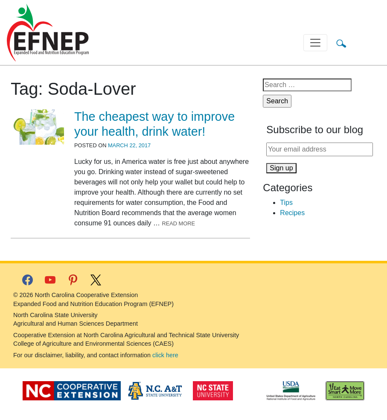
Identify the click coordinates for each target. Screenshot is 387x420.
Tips (286, 202)
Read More (178, 223)
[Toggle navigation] (315, 42)
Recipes (292, 212)
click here (165, 355)
